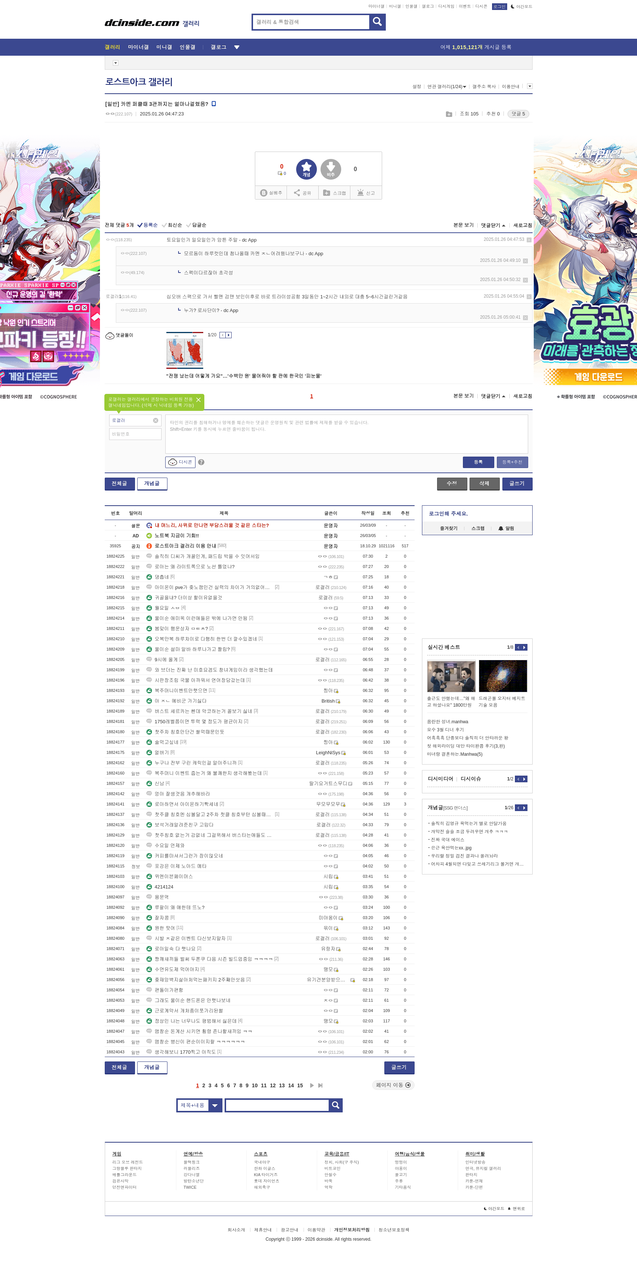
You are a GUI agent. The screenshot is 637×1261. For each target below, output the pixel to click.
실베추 (271, 193)
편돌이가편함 (164, 990)
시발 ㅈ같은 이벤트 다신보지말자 (186, 938)
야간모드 (522, 6)
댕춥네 (157, 577)
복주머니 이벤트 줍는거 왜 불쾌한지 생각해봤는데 (204, 773)
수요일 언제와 (165, 845)
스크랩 (448, 114)
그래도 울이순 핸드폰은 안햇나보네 (188, 1000)
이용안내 (511, 86)
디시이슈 (471, 779)
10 (255, 1085)
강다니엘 (192, 1174)
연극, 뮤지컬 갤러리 (483, 1168)
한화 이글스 (265, 1168)
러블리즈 (192, 1168)
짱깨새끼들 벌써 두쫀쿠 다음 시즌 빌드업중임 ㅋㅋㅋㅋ (209, 959)
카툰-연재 (474, 1181)
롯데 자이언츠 (267, 1181)
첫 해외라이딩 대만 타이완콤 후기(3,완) (466, 746)
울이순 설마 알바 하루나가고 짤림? (188, 649)
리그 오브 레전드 (127, 1162)
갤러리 (113, 47)
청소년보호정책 (393, 1230)
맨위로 (516, 1208)
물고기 (401, 1174)
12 (273, 1085)
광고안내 (289, 1230)
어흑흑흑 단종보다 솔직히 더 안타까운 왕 (468, 738)
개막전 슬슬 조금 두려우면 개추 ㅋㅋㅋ (469, 831)
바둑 (329, 1181)
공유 (302, 192)
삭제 (529, 240)
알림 (506, 528)
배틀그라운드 (124, 1174)
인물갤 (411, 6)
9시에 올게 (162, 659)
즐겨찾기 (449, 528)
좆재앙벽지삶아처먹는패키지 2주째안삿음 (195, 980)
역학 (329, 1187)
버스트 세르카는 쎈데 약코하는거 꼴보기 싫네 (199, 711)
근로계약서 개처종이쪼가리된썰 (184, 1011)
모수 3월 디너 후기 (445, 729)
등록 (478, 462)
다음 (312, 1085)
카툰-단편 (474, 1187)
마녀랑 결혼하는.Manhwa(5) (455, 754)
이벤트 (465, 6)
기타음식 (403, 1187)
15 (300, 1085)
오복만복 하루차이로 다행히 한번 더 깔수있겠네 (201, 639)
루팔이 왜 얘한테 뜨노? (175, 907)
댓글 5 (518, 114)
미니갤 (395, 6)
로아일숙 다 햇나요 (170, 949)
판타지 (471, 1174)
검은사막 (120, 1181)
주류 (399, 1181)
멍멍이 (401, 1162)
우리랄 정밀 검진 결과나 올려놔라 (464, 856)
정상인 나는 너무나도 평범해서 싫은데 (191, 1021)
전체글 (119, 483)
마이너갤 (376, 6)
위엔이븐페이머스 (169, 876)
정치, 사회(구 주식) (342, 1162)
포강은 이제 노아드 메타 (176, 866)
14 (291, 1085)
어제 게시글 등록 (476, 47)
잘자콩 (157, 918)
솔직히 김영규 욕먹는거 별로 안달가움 (469, 823)
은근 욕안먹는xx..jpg (451, 848)
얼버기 (157, 752)
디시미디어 (441, 779)
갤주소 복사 (484, 86)
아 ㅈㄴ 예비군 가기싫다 (176, 701)
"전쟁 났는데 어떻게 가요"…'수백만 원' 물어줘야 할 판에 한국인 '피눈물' (244, 376)
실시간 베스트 (444, 647)
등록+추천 (512, 462)
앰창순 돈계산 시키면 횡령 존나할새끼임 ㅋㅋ (199, 1031)
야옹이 (401, 1168)
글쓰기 (517, 483)
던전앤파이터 (124, 1187)
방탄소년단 (194, 1181)
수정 (452, 483)
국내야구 (262, 1162)
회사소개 (236, 1230)
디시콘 (481, 6)
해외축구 (262, 1187)
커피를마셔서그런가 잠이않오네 (184, 856)
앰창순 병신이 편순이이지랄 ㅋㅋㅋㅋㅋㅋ (195, 1042)
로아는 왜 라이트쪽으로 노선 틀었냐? (190, 566)
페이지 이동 (393, 1085)
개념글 (152, 483)
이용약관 (316, 1230)
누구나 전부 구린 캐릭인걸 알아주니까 (191, 763)
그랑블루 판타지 (127, 1168)
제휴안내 (263, 1230)
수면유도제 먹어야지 (172, 969)
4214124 (159, 887)
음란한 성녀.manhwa (447, 721)
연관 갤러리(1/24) (447, 86)
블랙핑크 (192, 1162)
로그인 (500, 6)
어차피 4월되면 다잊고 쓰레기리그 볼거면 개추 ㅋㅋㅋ (479, 864)
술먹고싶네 (162, 742)
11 (264, 1085)
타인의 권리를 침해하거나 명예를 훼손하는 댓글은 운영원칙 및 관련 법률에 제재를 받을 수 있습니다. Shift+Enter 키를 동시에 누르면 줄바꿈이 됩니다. (269, 426)
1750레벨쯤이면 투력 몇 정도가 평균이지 (194, 721)
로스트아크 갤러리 (139, 82)
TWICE (190, 1187)
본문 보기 (463, 225)
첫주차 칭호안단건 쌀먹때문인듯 (185, 732)
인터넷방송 (475, 1162)
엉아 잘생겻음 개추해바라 (178, 794)
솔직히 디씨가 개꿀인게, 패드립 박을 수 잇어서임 (203, 556)
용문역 (157, 897)
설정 (416, 86)
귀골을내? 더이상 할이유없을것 (184, 597)
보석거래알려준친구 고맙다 (180, 825)
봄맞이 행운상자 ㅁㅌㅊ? (177, 628)
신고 (366, 192)
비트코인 (333, 1168)
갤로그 (428, 6)
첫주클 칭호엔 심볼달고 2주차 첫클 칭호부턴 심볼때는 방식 (209, 814)
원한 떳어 (160, 928)
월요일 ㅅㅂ (163, 608)
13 (282, 1085)
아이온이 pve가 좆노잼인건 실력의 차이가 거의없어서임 (209, 587)
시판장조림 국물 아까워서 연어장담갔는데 (195, 680)
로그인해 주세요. (448, 514)
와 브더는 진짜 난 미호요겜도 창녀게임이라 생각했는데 (209, 670)
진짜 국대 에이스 (448, 839)
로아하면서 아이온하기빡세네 (182, 804)
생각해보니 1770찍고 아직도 (181, 1052)
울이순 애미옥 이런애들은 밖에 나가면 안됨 (196, 618)
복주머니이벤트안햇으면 (176, 690)
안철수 (331, 1174)
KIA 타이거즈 (266, 1174)
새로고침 (523, 225)
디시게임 (446, 6)
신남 (155, 783)
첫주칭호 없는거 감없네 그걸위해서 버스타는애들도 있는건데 (209, 835)
